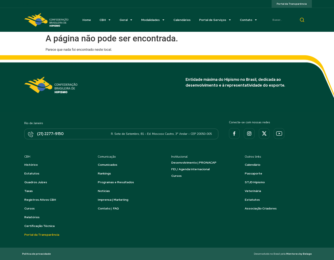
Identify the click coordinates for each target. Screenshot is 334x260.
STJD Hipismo (255, 182)
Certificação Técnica (39, 226)
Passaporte (253, 173)
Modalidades (153, 19)
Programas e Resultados (116, 182)
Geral (126, 19)
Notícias (104, 191)
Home (86, 20)
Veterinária (253, 191)
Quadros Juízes (35, 182)
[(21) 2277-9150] (30, 134)
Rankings (104, 173)
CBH (105, 19)
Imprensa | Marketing (113, 200)
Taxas (28, 191)
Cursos (29, 208)
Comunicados (107, 165)
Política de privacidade (36, 254)
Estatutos (31, 173)
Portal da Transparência (41, 235)
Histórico (31, 165)
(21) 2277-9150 (50, 133)
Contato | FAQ (108, 208)
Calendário (252, 165)
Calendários (182, 20)
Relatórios (32, 217)
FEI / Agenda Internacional (190, 169)
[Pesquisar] (302, 20)
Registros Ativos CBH (40, 200)
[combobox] (282, 20)
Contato (248, 19)
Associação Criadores (261, 208)
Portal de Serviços (215, 19)
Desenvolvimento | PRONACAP (193, 162)
